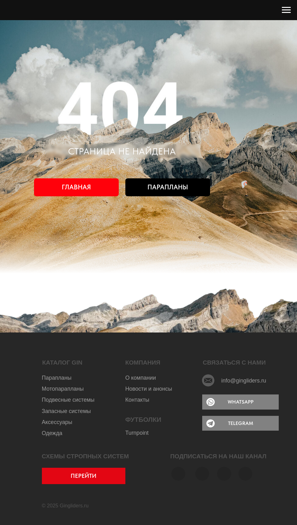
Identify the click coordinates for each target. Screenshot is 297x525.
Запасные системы (66, 411)
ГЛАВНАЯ (76, 187)
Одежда (52, 433)
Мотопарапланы (63, 389)
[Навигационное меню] (286, 10)
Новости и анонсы (148, 389)
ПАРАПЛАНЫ (167, 187)
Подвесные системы (68, 400)
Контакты (137, 400)
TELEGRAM (240, 423)
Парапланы (56, 378)
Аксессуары (57, 422)
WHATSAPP (241, 402)
